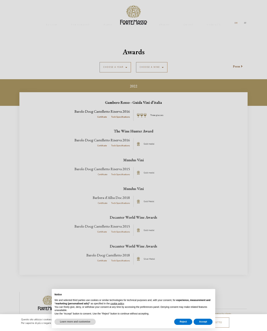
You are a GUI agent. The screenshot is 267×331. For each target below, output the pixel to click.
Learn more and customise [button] (75, 321)
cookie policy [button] (117, 303)
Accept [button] (203, 321)
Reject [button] (183, 321)
